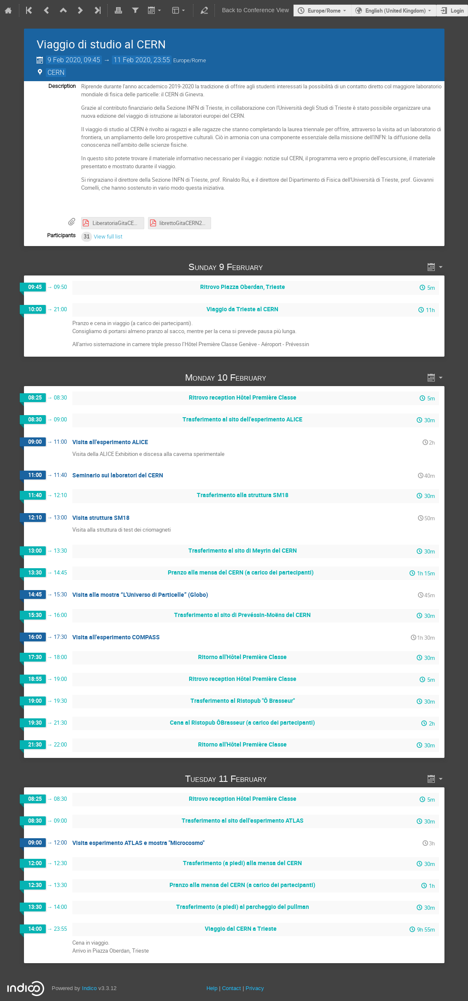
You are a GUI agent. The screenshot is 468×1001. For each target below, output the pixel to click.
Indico (89, 988)
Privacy (255, 988)
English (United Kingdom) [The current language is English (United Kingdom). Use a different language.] (395, 10)
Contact (231, 988)
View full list (108, 236)
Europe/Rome (324, 10)
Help (211, 988)
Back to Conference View (255, 10)
